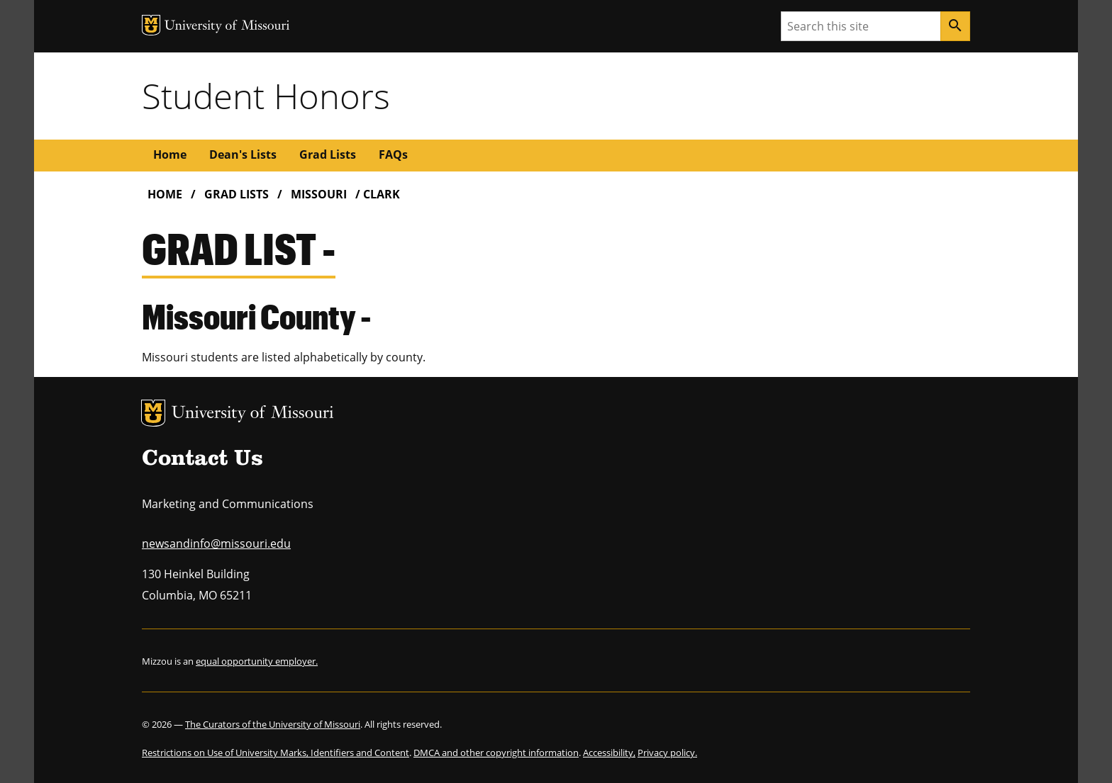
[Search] (955, 26)
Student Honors (266, 95)
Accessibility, (609, 752)
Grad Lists (327, 154)
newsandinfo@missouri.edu (216, 543)
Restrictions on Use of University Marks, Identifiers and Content (275, 752)
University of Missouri (253, 414)
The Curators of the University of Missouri (272, 724)
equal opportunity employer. (257, 661)
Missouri (319, 194)
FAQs (393, 154)
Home (170, 154)
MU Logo (153, 413)
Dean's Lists (243, 154)
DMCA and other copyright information (496, 752)
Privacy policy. (667, 752)
